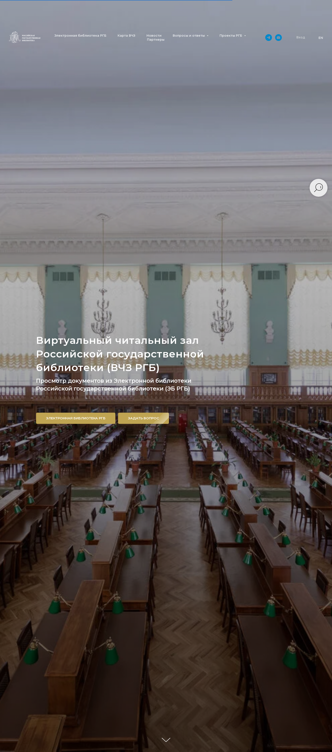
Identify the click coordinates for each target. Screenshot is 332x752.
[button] (301, 37)
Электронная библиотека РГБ (80, 36)
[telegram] (268, 37)
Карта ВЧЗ (126, 36)
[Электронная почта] (278, 37)
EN (321, 38)
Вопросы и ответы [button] (189, 36)
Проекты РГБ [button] (231, 36)
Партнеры (155, 40)
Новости (154, 36)
